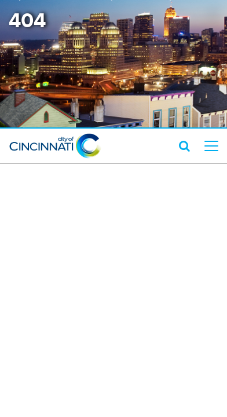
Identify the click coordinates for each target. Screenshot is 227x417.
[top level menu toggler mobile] (211, 146)
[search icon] (184, 146)
